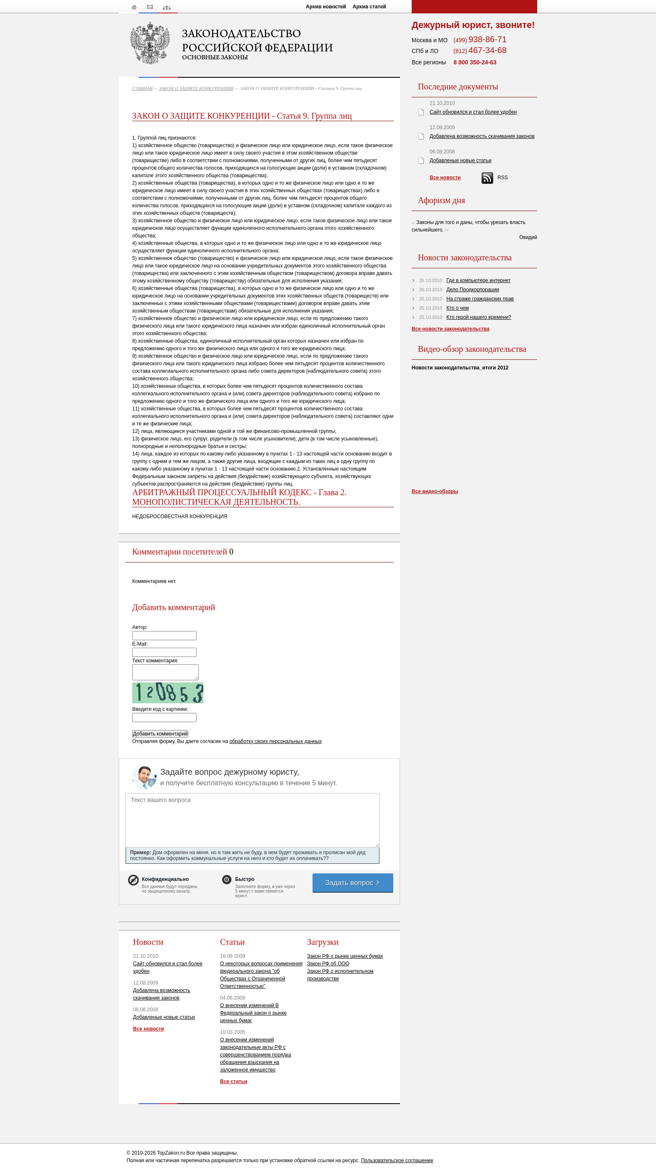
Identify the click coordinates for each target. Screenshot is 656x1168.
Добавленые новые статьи (164, 1017)
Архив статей (369, 7)
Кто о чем (457, 308)
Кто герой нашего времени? (478, 317)
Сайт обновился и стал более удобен (473, 112)
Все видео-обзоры (435, 491)
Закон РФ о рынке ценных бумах (345, 956)
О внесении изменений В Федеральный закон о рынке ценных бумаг (253, 1013)
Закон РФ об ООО (328, 964)
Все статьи (233, 1081)
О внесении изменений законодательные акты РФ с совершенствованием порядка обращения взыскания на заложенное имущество (255, 1055)
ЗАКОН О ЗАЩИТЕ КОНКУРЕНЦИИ (196, 88)
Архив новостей (326, 7)
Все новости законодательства (450, 329)
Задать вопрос (352, 883)
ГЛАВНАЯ (142, 88)
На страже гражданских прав (480, 299)
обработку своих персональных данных (275, 741)
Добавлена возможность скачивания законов (482, 136)
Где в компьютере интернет (478, 280)
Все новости (148, 1029)
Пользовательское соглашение (397, 1160)
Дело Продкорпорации (472, 290)
